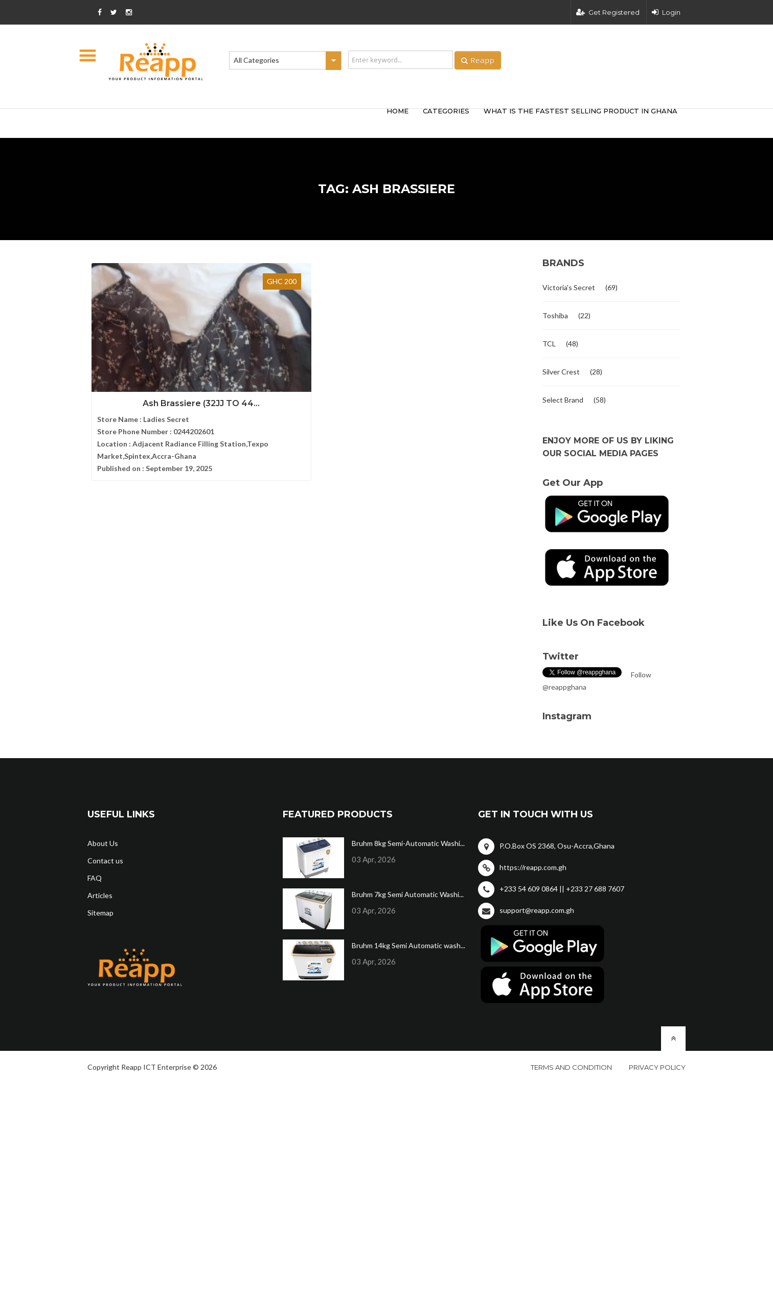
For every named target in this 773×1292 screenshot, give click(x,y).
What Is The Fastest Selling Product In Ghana (580, 111)
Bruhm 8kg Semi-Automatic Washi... (408, 843)
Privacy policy (657, 1067)
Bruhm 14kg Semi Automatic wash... (408, 945)
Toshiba (555, 315)
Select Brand (562, 399)
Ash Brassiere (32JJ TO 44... (156, 380)
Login (666, 12)
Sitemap (100, 912)
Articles (99, 895)
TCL (549, 343)
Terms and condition (571, 1067)
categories (446, 111)
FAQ (94, 878)
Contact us (105, 860)
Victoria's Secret (568, 287)
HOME (397, 111)
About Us (102, 843)
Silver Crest (561, 371)
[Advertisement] (238, 121)
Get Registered (608, 12)
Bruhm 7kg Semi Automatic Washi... (408, 894)
